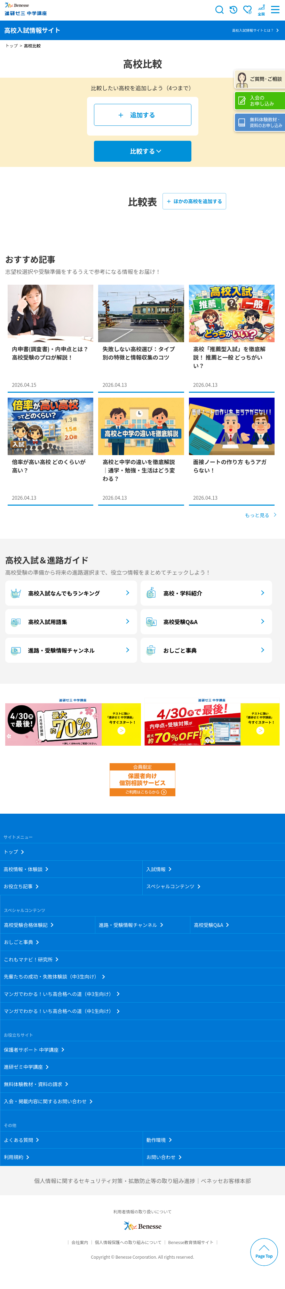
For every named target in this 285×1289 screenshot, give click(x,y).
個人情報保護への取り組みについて (128, 1242)
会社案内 (79, 1242)
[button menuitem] (261, 9)
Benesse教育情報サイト (190, 1242)
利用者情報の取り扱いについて (142, 1211)
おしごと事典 (170, 650)
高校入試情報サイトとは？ (253, 30)
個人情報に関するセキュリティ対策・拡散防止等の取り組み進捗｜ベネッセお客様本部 (142, 1180)
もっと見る (257, 515)
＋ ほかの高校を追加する (194, 201)
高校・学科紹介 (173, 593)
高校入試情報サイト (32, 29)
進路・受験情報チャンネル (52, 650)
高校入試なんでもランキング (54, 593)
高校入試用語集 (38, 621)
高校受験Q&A (171, 621)
